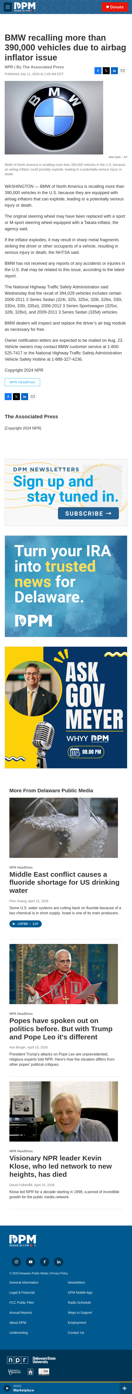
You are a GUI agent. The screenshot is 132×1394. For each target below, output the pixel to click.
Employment (77, 1322)
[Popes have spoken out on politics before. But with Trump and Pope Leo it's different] (63, 974)
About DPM (17, 1322)
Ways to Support (80, 1312)
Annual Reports (20, 1312)
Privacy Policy (59, 1273)
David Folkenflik (21, 1185)
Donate (117, 7)
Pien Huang (17, 901)
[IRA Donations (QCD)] (66, 586)
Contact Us (76, 1333)
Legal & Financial (21, 1292)
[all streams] (126, 1388)
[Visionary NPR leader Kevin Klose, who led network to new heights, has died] (63, 1111)
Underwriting (18, 1333)
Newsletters (76, 1282)
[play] (7, 1388)
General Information (23, 1282)
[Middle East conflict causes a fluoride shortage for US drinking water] (63, 828)
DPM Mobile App (80, 1292)
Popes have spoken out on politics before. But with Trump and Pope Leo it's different (61, 1029)
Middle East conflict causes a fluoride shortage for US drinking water (64, 882)
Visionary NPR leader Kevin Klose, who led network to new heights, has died (60, 1166)
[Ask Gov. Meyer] (66, 707)
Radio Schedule (79, 1302)
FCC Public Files (21, 1302)
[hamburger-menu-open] (8, 7)
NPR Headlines (22, 382)
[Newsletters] (66, 492)
